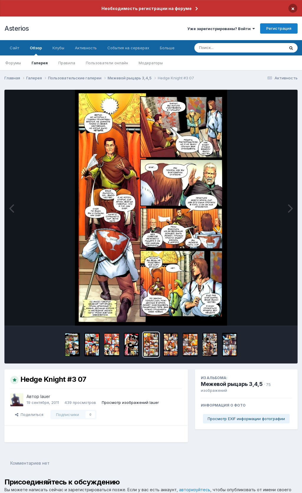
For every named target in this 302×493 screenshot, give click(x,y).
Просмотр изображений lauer (130, 402)
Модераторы (151, 62)
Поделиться (29, 414)
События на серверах (128, 47)
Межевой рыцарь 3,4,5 (232, 384)
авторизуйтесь (194, 489)
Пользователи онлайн (107, 62)
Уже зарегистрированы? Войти (221, 28)
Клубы (58, 47)
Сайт (14, 47)
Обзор (36, 50)
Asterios (16, 28)
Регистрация (278, 28)
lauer (45, 396)
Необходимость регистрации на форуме (146, 8)
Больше (167, 47)
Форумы (13, 62)
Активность (86, 47)
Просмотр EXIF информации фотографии (246, 418)
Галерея (40, 62)
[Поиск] (228, 48)
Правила (66, 62)
